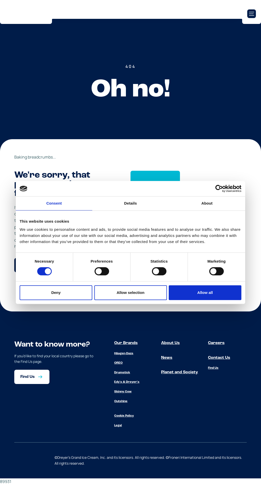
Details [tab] (130, 203)
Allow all (205, 292)
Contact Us (219, 358)
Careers (216, 343)
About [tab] (207, 203)
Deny (56, 292)
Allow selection (130, 292)
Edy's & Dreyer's (126, 381)
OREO (118, 362)
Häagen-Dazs (123, 353)
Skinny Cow (123, 391)
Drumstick (122, 372)
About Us (170, 343)
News (166, 358)
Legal (118, 425)
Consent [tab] (54, 203)
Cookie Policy (124, 415)
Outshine (120, 401)
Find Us (213, 367)
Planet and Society (179, 372)
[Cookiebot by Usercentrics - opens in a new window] (219, 188)
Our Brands (126, 343)
